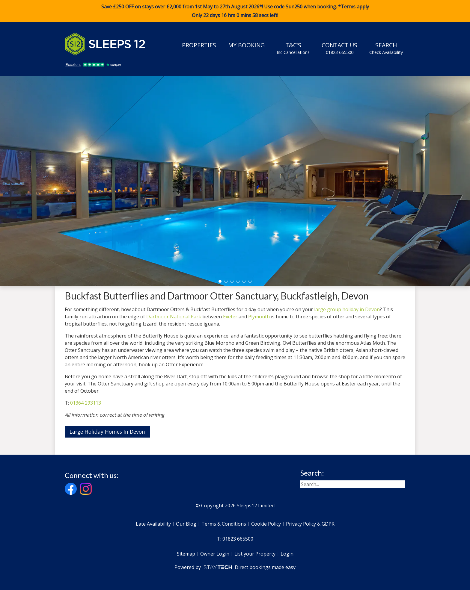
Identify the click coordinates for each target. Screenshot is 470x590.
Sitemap (186, 553)
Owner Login (214, 553)
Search (386, 48)
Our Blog (186, 524)
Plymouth (259, 316)
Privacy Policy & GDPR (310, 524)
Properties (199, 45)
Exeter (230, 316)
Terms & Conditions (223, 524)
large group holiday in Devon (347, 309)
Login (287, 553)
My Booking (246, 45)
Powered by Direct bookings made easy (234, 567)
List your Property (254, 553)
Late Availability (153, 524)
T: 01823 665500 (235, 538)
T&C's (293, 48)
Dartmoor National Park (173, 316)
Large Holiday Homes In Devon (107, 431)
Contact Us (339, 48)
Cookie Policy (266, 524)
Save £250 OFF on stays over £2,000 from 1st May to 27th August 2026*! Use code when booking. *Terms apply (235, 11)
